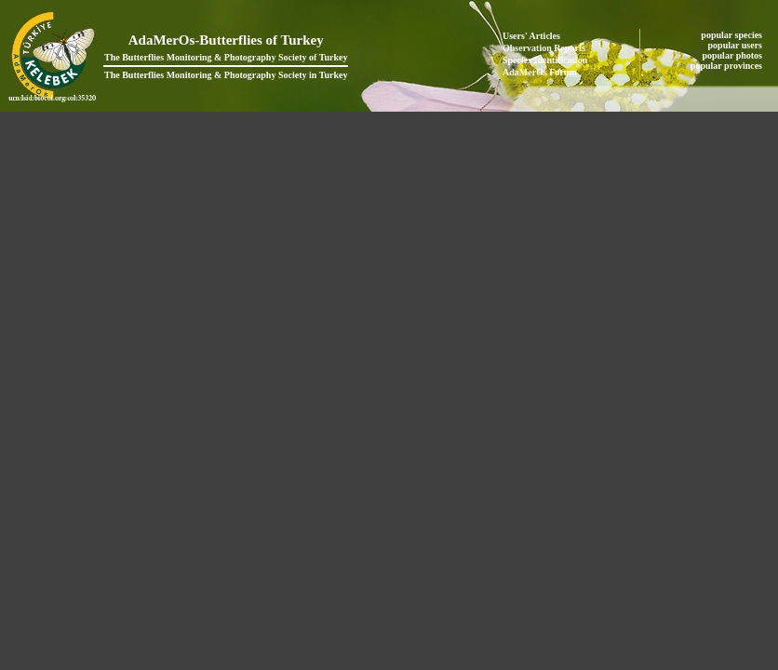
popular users (736, 45)
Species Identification (545, 60)
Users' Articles (531, 36)
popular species (732, 35)
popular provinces (728, 65)
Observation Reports (544, 48)
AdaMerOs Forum (540, 72)
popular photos (733, 55)
